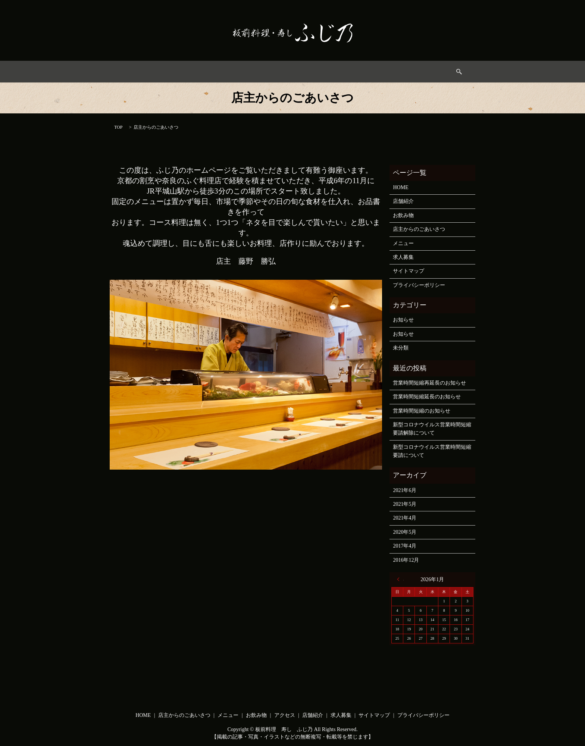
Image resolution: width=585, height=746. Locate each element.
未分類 (401, 348)
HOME (164, 71)
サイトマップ (408, 271)
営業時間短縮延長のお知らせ (427, 396)
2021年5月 (404, 504)
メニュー (260, 71)
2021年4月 (404, 518)
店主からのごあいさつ (211, 71)
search (422, 71)
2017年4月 (404, 546)
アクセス (326, 71)
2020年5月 (404, 532)
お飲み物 (293, 71)
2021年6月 (404, 490)
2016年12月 (406, 560)
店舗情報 (360, 71)
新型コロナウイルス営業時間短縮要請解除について (432, 429)
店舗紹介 (403, 201)
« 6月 (400, 579)
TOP (118, 127)
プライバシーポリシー (419, 285)
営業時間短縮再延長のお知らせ (429, 383)
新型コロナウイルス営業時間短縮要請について (432, 451)
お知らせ (403, 320)
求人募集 (394, 71)
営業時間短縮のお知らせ (421, 411)
